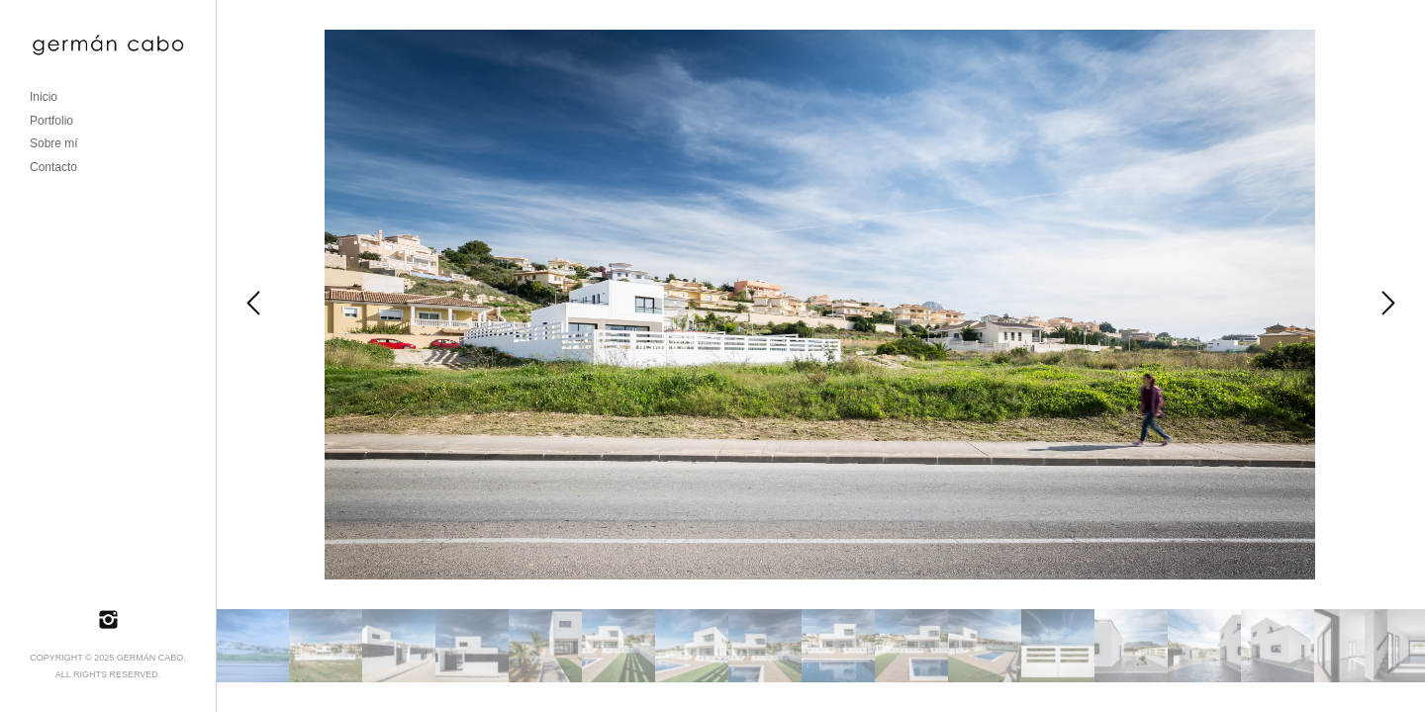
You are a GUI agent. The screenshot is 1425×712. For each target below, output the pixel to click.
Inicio (43, 97)
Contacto (53, 167)
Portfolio (51, 121)
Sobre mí (54, 143)
